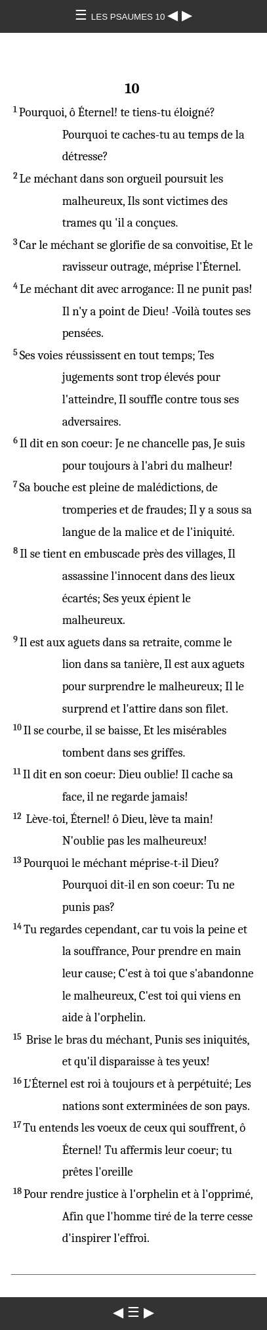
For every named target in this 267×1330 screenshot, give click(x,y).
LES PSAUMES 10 (129, 17)
